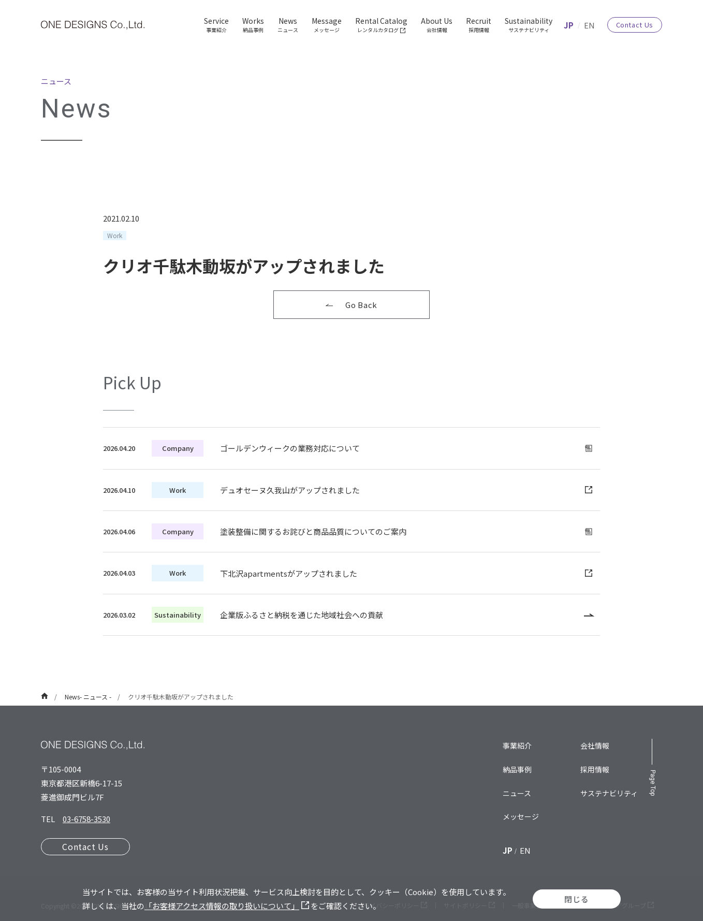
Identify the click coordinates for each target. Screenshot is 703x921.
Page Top (652, 783)
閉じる (576, 899)
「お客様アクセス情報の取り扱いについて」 (226, 905)
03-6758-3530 (86, 818)
